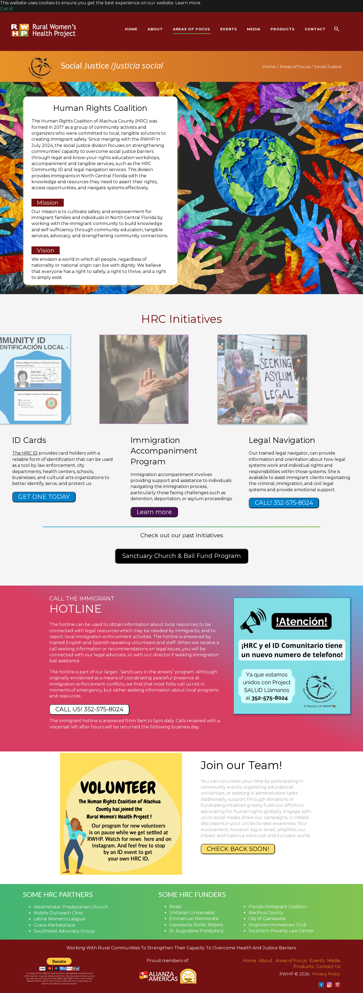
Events (317, 960)
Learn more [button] (187, 2)
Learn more (154, 512)
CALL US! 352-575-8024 (89, 709)
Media (333, 960)
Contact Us (328, 966)
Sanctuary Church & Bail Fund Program (181, 556)
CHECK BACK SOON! (238, 849)
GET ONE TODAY (44, 496)
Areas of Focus (295, 66)
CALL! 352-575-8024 (284, 502)
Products (303, 966)
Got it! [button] (6, 8)
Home (269, 66)
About (266, 960)
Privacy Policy (326, 973)
